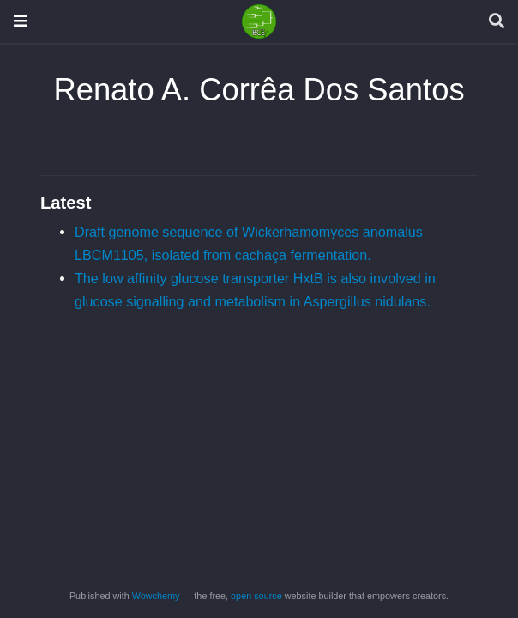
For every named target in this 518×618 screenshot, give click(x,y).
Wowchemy (156, 596)
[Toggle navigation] (20, 21)
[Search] (496, 22)
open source (256, 596)
